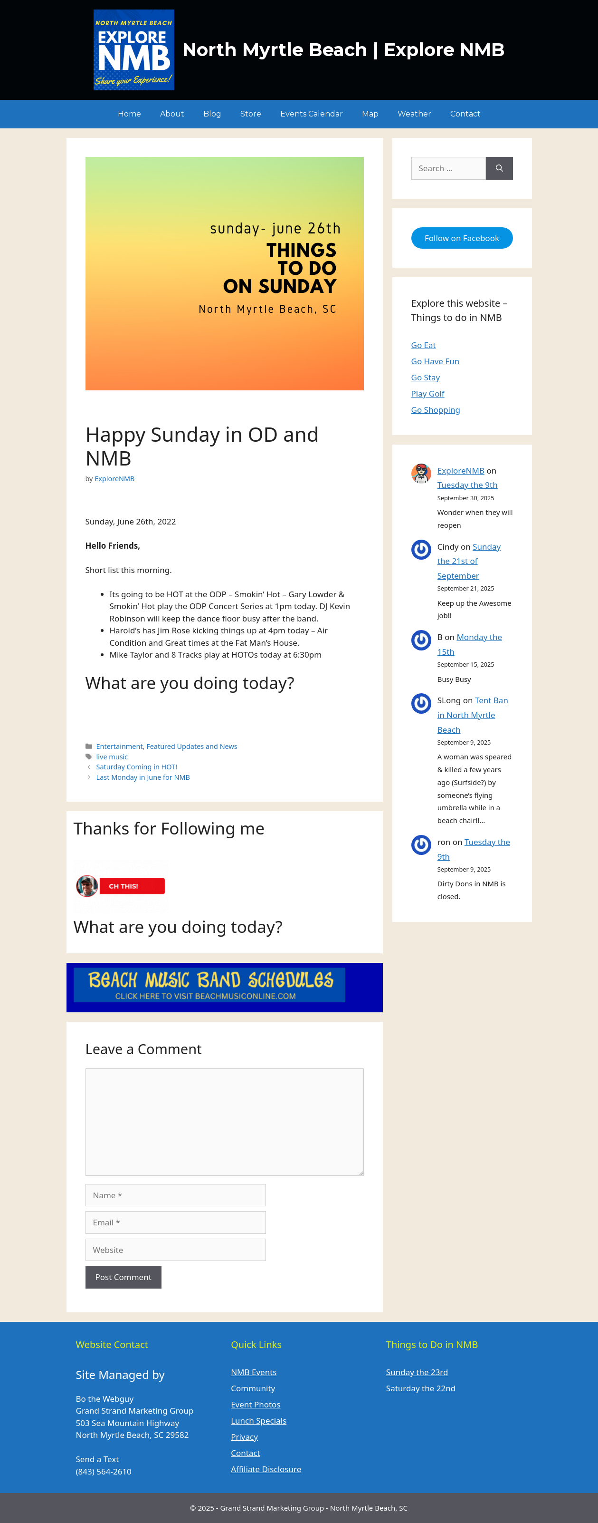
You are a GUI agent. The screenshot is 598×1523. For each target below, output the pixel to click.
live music (112, 756)
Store (250, 113)
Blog (212, 113)
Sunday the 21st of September (469, 561)
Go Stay (425, 377)
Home (129, 113)
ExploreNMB (460, 470)
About (172, 113)
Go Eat (423, 345)
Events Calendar (311, 113)
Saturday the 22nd (421, 1388)
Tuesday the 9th (467, 484)
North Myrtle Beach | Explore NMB (343, 50)
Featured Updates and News (191, 746)
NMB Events (253, 1372)
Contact (465, 113)
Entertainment (119, 746)
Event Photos (255, 1404)
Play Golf (428, 393)
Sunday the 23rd (417, 1372)
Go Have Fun (435, 361)
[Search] (499, 168)
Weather (414, 113)
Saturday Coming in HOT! (136, 766)
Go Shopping (435, 409)
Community (253, 1388)
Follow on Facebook (462, 238)
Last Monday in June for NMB (143, 777)
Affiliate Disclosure (266, 1469)
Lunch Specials (258, 1420)
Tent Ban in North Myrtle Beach (472, 715)
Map (370, 113)
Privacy (244, 1436)
